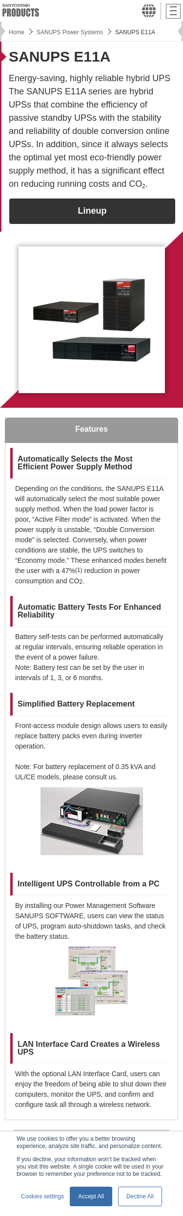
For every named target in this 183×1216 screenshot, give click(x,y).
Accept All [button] (91, 1196)
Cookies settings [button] (42, 1196)
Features (91, 429)
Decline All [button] (140, 1196)
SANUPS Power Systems (70, 32)
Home (16, 32)
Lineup (92, 211)
